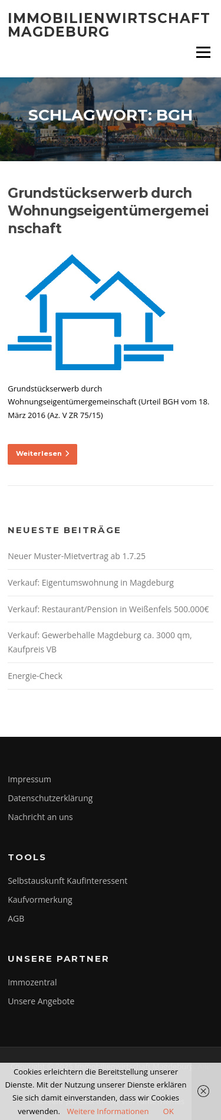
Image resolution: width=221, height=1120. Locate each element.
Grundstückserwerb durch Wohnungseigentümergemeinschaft (108, 211)
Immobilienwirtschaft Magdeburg (109, 25)
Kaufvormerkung (40, 899)
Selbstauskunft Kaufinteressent (67, 880)
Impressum (29, 779)
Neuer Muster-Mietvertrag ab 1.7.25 (77, 555)
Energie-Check (35, 675)
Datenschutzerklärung (50, 798)
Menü (203, 52)
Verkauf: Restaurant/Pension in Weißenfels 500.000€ (108, 609)
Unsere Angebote (41, 1001)
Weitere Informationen (108, 1111)
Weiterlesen (42, 453)
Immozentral (32, 982)
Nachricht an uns (40, 816)
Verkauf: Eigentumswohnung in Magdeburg (91, 582)
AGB (16, 918)
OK (168, 1111)
